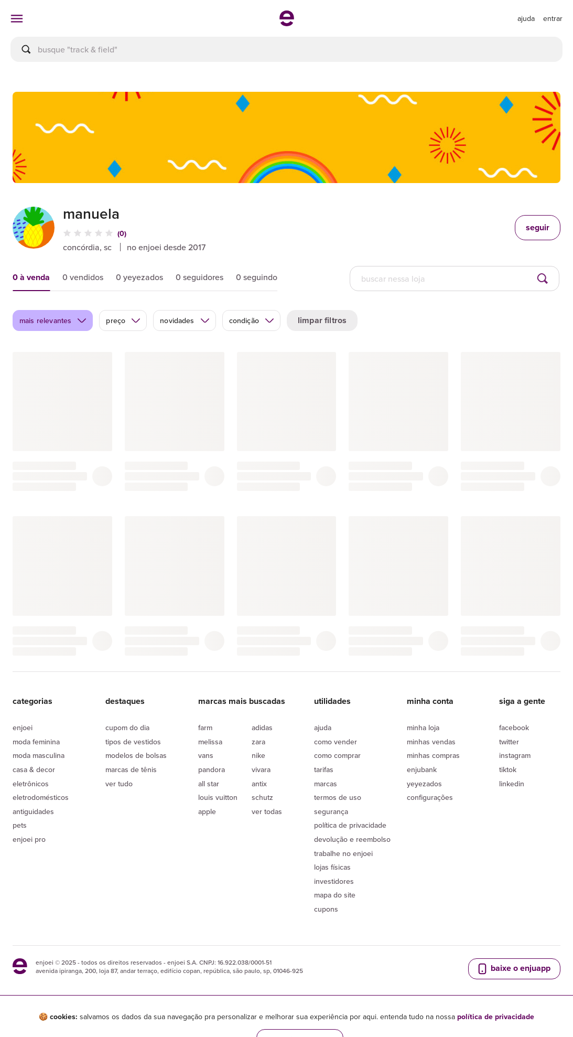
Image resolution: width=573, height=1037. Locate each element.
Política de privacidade (350, 825)
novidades (185, 320)
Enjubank (422, 769)
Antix (259, 783)
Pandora (211, 769)
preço (123, 320)
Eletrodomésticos (41, 797)
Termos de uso (337, 797)
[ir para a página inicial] (287, 23)
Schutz (262, 797)
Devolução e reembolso (352, 839)
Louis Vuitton (217, 797)
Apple (207, 811)
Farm (205, 727)
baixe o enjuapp (513, 968)
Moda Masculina (38, 755)
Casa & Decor (34, 769)
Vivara (261, 769)
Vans (205, 755)
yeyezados (424, 783)
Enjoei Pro (29, 839)
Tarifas (323, 769)
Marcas (325, 783)
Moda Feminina (36, 741)
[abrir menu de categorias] (16, 18)
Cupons (326, 909)
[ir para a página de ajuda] (526, 18)
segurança (331, 811)
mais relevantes (53, 320)
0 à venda (31, 277)
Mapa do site (334, 895)
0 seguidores (199, 277)
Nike (258, 755)
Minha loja (423, 727)
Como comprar (337, 755)
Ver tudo (119, 783)
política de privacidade (495, 1016)
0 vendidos (82, 277)
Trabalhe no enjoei (343, 853)
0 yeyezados (139, 277)
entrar (553, 18)
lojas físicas (332, 867)
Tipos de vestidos (133, 741)
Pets (20, 825)
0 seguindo (256, 277)
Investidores (334, 881)
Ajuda (322, 727)
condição (252, 320)
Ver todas (267, 811)
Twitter (509, 741)
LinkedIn (511, 783)
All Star (208, 783)
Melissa (210, 741)
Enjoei (23, 727)
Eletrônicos (31, 783)
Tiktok (507, 769)
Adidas (262, 727)
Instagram (515, 755)
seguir (537, 227)
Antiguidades (33, 811)
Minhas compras (433, 755)
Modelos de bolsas (136, 755)
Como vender (335, 741)
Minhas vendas (431, 741)
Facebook (514, 727)
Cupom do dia (127, 727)
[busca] (286, 49)
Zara (258, 741)
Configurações (430, 797)
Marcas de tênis (131, 769)
